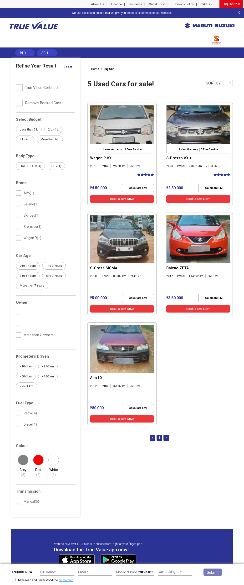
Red (38, 472)
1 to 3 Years (54, 265)
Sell (45, 53)
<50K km (26, 376)
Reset (67, 67)
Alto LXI (96, 378)
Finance (116, 4)
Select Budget (28, 119)
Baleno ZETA (177, 268)
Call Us (205, 4)
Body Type (25, 156)
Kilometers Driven (32, 356)
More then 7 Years (32, 285)
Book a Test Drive (122, 199)
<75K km (48, 376)
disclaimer (66, 580)
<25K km (48, 366)
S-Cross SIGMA (103, 268)
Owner (22, 302)
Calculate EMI (138, 188)
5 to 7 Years (54, 275)
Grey (23, 472)
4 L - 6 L (25, 139)
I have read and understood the (42, 580)
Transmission (28, 491)
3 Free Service (133, 149)
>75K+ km (26, 386)
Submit (213, 572)
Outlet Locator (158, 4)
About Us (97, 4)
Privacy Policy (184, 4)
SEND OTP (146, 572)
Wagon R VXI (101, 158)
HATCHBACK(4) (30, 166)
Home (95, 69)
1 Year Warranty (112, 149)
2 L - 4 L (53, 129)
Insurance (135, 4)
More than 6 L (50, 139)
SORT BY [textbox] (213, 83)
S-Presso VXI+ (179, 158)
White (54, 472)
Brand (21, 183)
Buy (23, 53)
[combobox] (218, 83)
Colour (22, 446)
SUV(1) (56, 166)
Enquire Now (231, 4)
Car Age (23, 255)
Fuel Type (24, 403)
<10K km (26, 366)
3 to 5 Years (28, 275)
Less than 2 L (29, 129)
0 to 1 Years (28, 265)
